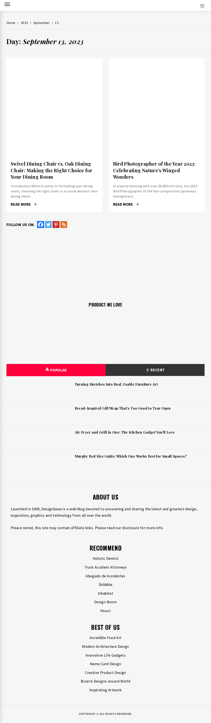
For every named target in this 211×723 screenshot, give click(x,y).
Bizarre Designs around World (105, 681)
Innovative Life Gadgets (105, 655)
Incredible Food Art (106, 637)
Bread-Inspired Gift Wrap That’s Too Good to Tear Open (123, 408)
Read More (23, 204)
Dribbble (105, 584)
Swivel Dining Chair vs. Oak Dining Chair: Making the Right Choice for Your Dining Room (51, 170)
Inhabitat (105, 593)
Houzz (105, 610)
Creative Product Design (105, 672)
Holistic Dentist (106, 558)
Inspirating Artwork (105, 689)
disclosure (130, 527)
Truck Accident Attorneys (105, 567)
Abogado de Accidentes (105, 575)
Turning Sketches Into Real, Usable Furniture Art (116, 384)
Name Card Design (105, 663)
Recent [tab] (155, 370)
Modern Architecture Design (105, 646)
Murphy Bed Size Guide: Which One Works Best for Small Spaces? (131, 456)
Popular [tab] (56, 370)
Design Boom (105, 601)
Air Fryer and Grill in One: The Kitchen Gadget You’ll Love (125, 432)
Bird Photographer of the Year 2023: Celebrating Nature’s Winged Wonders (154, 170)
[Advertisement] (105, 262)
